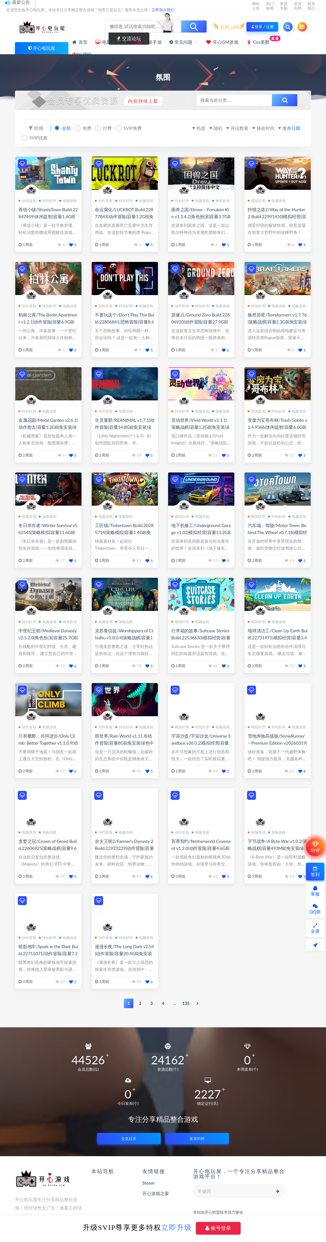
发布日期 (288, 128)
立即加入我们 (163, 9)
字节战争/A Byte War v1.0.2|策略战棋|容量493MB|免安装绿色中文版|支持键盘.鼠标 (277, 847)
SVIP (315, 847)
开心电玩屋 (44, 48)
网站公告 (256, 6)
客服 (315, 891)
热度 (184, 128)
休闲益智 (27, 200)
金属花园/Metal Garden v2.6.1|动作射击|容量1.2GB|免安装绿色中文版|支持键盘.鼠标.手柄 (48, 426)
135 (186, 1002)
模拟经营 (257, 200)
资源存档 (297, 6)
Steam (148, 1182)
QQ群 (315, 909)
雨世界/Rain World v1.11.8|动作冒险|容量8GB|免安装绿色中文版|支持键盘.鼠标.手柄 (124, 742)
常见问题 (181, 42)
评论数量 (229, 128)
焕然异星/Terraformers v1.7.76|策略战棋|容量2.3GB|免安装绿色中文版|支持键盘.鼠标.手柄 (277, 321)
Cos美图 (263, 40)
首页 (80, 42)
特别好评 (48, 200)
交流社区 (129, 1138)
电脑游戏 (108, 42)
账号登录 (218, 1228)
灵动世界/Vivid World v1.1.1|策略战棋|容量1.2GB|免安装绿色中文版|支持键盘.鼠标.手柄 (200, 426)
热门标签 (270, 6)
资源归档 (197, 1138)
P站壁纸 (82, 54)
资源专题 (283, 6)
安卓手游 (148, 42)
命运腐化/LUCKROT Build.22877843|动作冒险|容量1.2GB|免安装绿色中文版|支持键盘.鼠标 (124, 216)
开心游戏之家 (155, 1192)
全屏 (315, 928)
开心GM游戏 (222, 42)
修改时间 (258, 128)
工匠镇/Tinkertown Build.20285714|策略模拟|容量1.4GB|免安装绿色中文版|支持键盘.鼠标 (124, 531)
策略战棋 (297, 305)
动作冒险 (104, 200)
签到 (315, 871)
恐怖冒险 (104, 305)
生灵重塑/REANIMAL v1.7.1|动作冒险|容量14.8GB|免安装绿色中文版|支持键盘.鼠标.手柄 (124, 426)
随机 (204, 128)
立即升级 (176, 1227)
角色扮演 (221, 200)
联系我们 (311, 6)
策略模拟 (48, 516)
